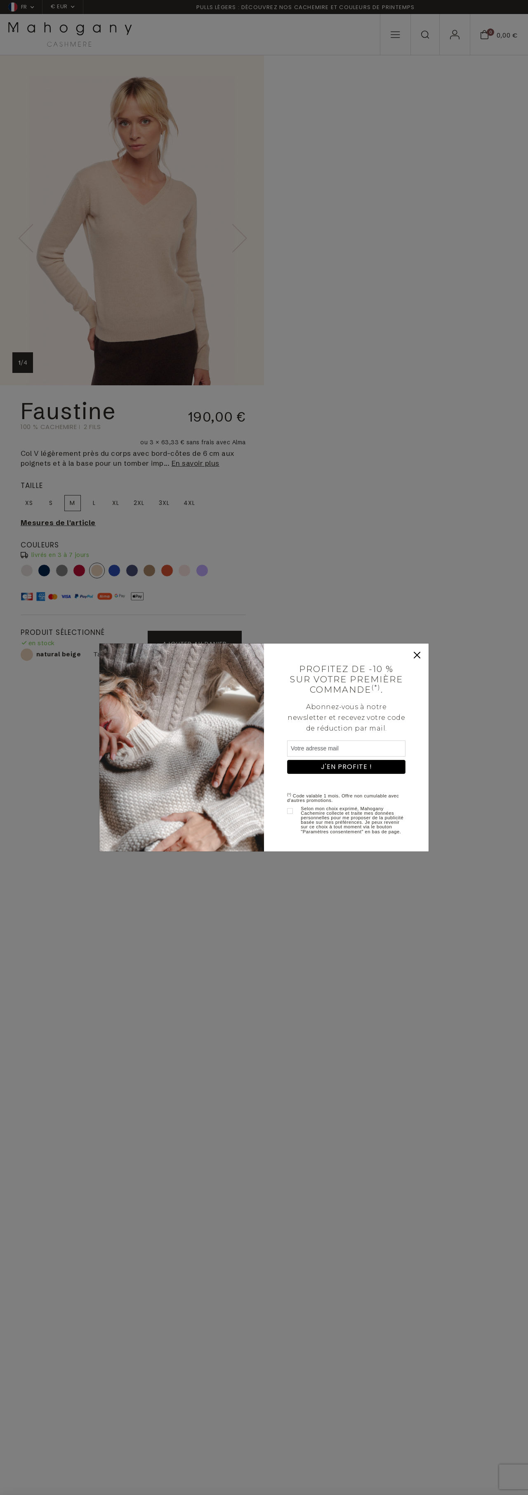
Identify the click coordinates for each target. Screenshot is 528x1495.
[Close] (417, 655)
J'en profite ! (346, 766)
